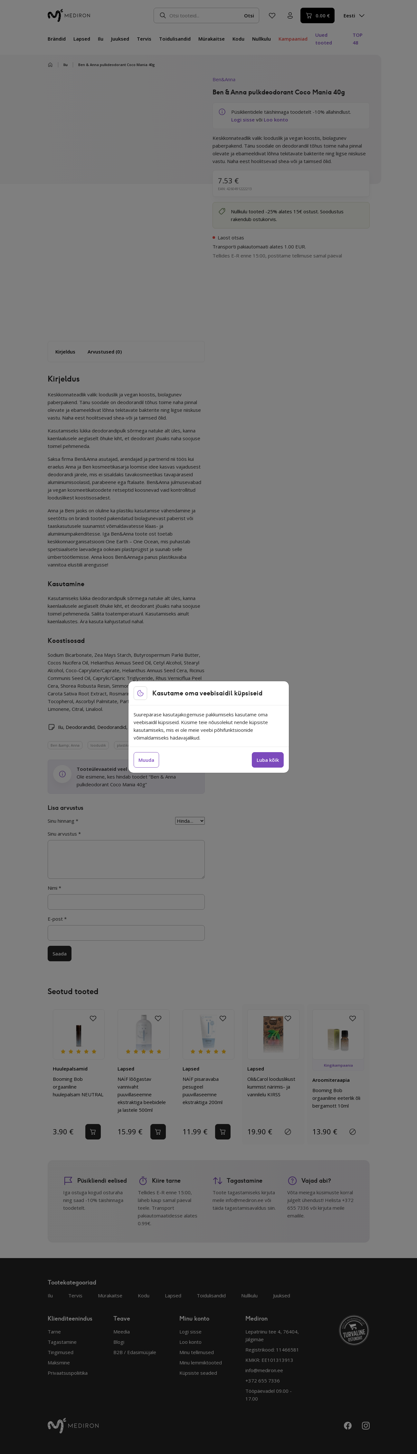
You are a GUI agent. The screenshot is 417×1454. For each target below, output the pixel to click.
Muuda (146, 760)
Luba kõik (268, 760)
